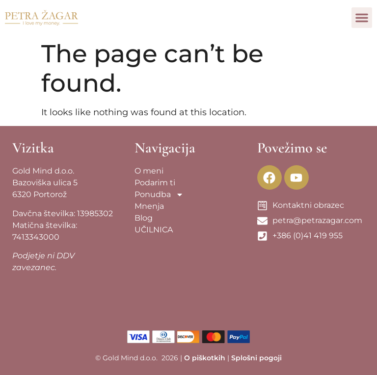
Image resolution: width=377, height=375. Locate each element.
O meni (149, 170)
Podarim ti (155, 182)
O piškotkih (204, 357)
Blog (144, 218)
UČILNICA (154, 229)
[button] (361, 17)
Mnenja (149, 206)
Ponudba (159, 194)
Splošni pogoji (256, 357)
